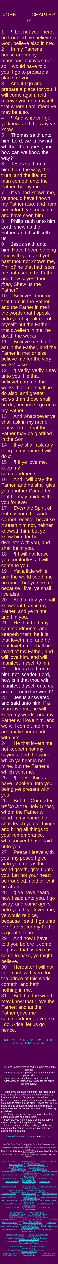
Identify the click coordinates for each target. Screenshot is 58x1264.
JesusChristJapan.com (49, 1226)
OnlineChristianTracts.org (38, 1238)
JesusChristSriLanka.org (31, 1173)
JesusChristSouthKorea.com (33, 1219)
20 (4, 600)
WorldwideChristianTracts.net (29, 1243)
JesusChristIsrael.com (16, 1212)
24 (4, 743)
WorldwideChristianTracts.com (29, 1236)
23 (4, 697)
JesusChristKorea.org (18, 1170)
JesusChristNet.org (41, 1166)
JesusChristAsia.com (37, 1212)
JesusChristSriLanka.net (31, 1199)
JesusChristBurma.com (9, 1219)
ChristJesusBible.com (28, 1231)
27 (4, 852)
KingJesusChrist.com (10, 1255)
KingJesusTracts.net (49, 1253)
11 (4, 341)
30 (4, 967)
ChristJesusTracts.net (28, 1248)
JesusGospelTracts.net (29, 1252)
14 (4, 445)
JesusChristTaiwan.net (9, 1200)
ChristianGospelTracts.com (15, 1234)
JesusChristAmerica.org (36, 1165)
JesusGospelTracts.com (16, 1250)
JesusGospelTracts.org (37, 1250)
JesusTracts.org (44, 1182)
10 (4, 295)
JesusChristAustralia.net (48, 1200)
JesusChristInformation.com (18, 1217)
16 (4, 479)
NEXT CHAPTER (35, 1042)
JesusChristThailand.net (28, 1200)
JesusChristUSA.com (15, 1216)
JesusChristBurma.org (49, 1171)
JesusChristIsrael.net (9, 1187)
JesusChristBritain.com (40, 1214)
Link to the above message (21, 1136)
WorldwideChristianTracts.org (29, 1240)
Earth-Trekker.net (30, 1202)
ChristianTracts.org (28, 1183)
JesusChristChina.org (36, 1168)
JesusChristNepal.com (9, 1223)
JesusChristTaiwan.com (9, 1226)
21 (4, 622)
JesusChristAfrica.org (16, 1168)
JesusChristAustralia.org (48, 1175)
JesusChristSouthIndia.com (32, 1223)
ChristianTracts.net (29, 1209)
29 (4, 938)
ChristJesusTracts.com (16, 1246)
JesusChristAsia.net (28, 1187)
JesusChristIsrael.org (9, 1161)
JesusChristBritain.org (31, 1163)
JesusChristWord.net (10, 1204)
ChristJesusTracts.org (37, 1246)
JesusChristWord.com (9, 1229)
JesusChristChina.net (28, 1194)
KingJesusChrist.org (29, 1255)
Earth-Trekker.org (30, 1176)
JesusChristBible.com (27, 1229)
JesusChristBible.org (27, 1178)
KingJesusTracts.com (9, 1253)
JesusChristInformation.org (19, 1166)
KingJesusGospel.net (29, 1205)
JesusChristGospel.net (45, 1204)
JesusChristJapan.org (39, 1170)
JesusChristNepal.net (8, 1197)
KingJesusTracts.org (29, 1253)
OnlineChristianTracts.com (38, 1234)
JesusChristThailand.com (29, 1226)
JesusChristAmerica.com (36, 1216)
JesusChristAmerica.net (36, 1190)
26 (4, 800)
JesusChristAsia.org (28, 1161)
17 (4, 508)
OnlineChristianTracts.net (38, 1241)
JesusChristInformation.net (19, 1192)
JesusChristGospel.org (45, 1178)
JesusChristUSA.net (16, 1190)
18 (4, 554)
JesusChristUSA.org (16, 1165)
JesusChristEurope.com (18, 1214)
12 (4, 370)
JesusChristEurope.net (48, 1187)
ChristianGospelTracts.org (15, 1238)
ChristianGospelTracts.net (15, 1241)
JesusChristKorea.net (49, 1194)
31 (4, 995)
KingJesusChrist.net (48, 1255)
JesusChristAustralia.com (30, 1228)
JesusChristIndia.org (29, 1171)
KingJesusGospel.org (29, 1180)
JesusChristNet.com (42, 1217)
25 (4, 777)
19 (4, 571)
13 (4, 416)
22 (4, 668)
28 (4, 892)
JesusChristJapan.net (31, 1195)
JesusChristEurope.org (48, 1161)
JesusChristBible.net (27, 1204)
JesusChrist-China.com (35, 1224)
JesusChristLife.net (41, 1192)
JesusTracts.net (44, 1207)
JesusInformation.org (29, 1182)
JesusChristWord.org (10, 1178)
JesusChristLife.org (12, 1182)
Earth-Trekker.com (35, 1221)
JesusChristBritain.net (31, 1188)
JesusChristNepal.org (8, 1171)
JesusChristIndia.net (29, 1197)
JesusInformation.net (29, 1207)
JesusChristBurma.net (48, 1197)
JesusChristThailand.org (28, 1175)
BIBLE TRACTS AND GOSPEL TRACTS (24, 1040)
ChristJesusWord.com (45, 1229)
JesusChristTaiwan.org (9, 1175)
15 (4, 462)
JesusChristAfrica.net (8, 1194)
